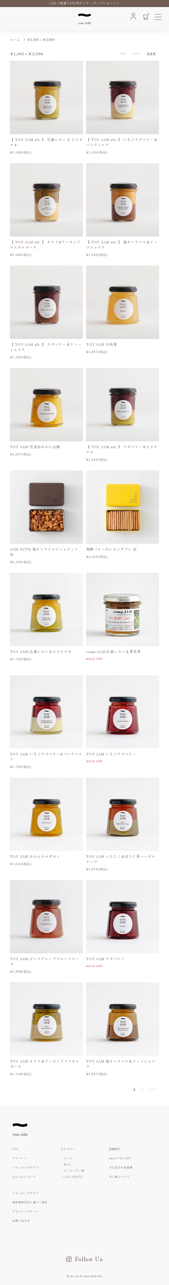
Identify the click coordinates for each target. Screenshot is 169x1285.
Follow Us (84, 1258)
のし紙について (119, 1176)
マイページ (19, 1158)
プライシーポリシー (25, 1211)
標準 (123, 53)
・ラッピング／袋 (72, 1170)
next (153, 1088)
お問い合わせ (21, 1220)
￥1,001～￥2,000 (41, 39)
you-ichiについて (24, 1176)
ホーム (15, 39)
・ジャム (67, 1158)
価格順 (136, 53)
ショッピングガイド (25, 1167)
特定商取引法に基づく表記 (30, 1202)
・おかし (67, 1164)
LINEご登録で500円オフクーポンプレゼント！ (84, 3)
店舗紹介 (115, 1149)
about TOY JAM (120, 1158)
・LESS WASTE (72, 1176)
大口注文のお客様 (121, 1167)
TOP (15, 1149)
